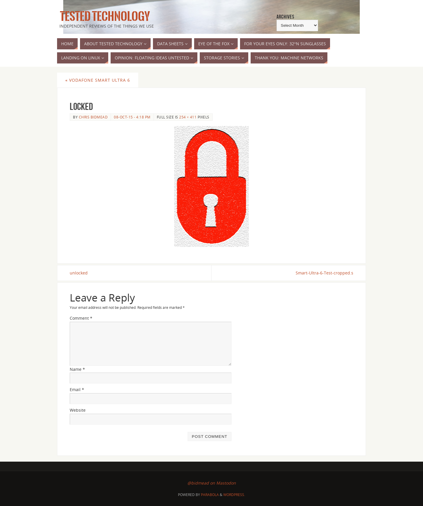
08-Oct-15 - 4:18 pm (132, 117)
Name (77, 369)
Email (77, 389)
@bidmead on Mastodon (211, 483)
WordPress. (234, 494)
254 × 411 (187, 117)
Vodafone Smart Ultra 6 (97, 80)
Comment (81, 318)
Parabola (210, 494)
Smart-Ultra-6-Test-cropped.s (324, 273)
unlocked (79, 273)
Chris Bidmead (93, 117)
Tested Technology (103, 16)
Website (78, 410)
